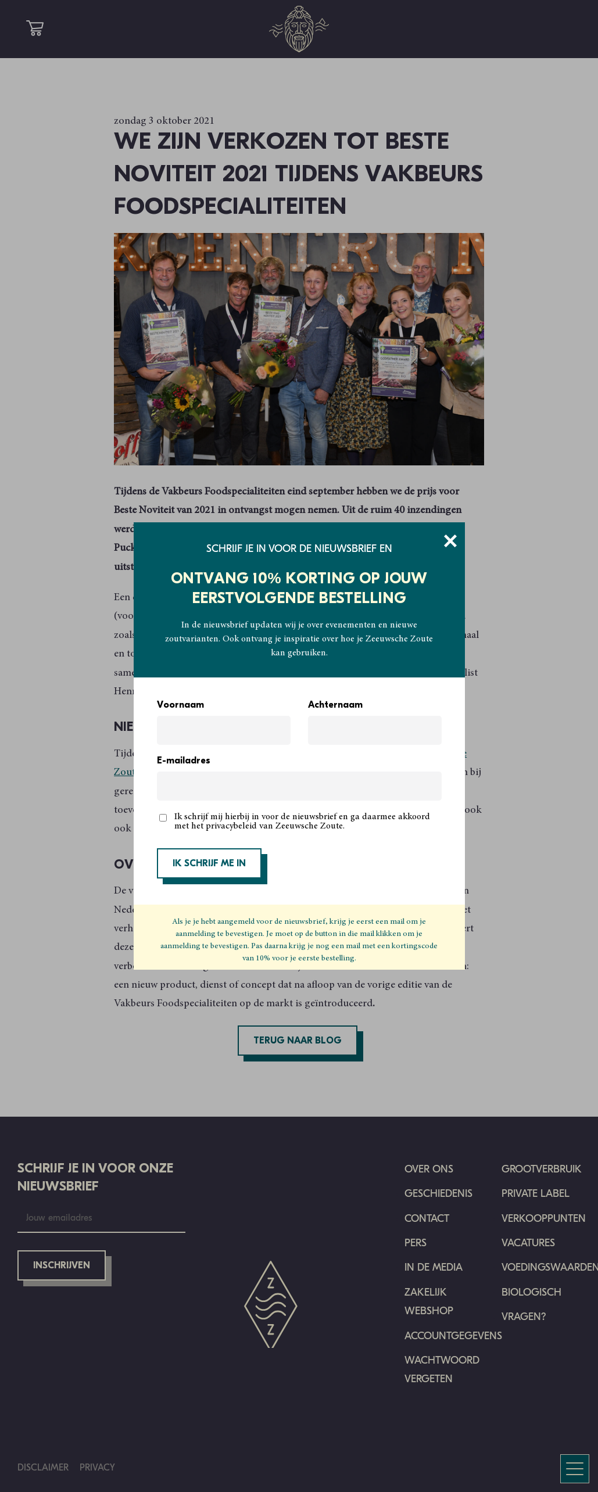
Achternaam (335, 705)
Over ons (428, 1169)
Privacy (97, 1467)
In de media (433, 1267)
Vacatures (528, 1243)
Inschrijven (61, 1266)
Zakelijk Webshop (428, 1301)
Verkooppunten (544, 1219)
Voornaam (180, 705)
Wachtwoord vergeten (441, 1369)
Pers (415, 1243)
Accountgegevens (453, 1336)
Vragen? (524, 1317)
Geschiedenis (438, 1194)
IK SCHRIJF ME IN (209, 864)
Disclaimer (43, 1467)
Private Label (536, 1194)
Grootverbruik (542, 1169)
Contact (426, 1219)
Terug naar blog (297, 1041)
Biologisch (531, 1292)
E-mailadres (183, 761)
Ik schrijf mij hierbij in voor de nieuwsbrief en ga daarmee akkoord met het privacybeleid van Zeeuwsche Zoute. (302, 821)
